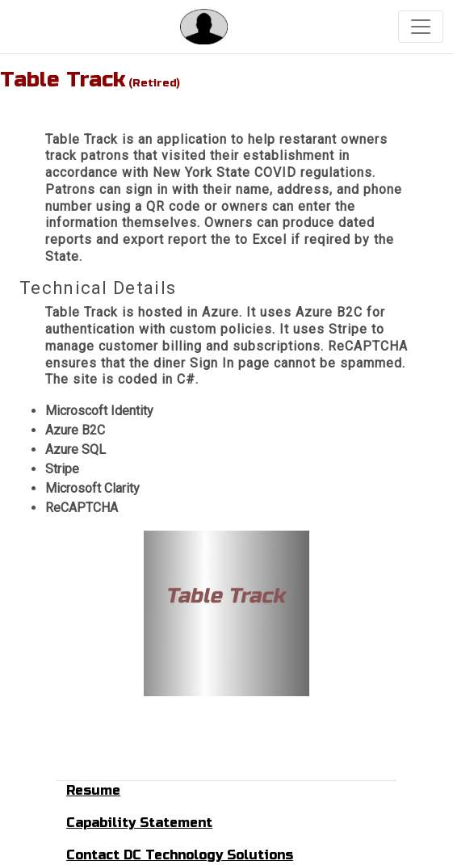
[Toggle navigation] (420, 26)
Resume (93, 790)
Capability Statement (139, 822)
